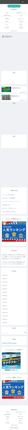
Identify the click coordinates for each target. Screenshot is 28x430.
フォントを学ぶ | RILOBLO (15, 263)
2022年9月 (4, 285)
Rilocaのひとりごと (20, 412)
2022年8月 (4, 288)
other (7, 418)
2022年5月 (4, 295)
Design (7, 416)
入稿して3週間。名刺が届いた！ (9, 211)
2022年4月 (4, 299)
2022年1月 (4, 305)
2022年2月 (4, 302)
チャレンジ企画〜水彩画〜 (8, 194)
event (20, 414)
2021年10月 (5, 316)
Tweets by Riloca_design (9, 343)
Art (7, 420)
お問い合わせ (14, 425)
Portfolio (20, 423)
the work (8, 423)
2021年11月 (5, 312)
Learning (20, 418)
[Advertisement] (14, 55)
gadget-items (8, 414)
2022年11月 (5, 282)
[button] (25, 332)
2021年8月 (4, 322)
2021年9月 (4, 319)
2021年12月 (5, 309)
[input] (14, 332)
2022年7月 (4, 292)
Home (7, 412)
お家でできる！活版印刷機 (8, 198)
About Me (20, 416)
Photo (20, 420)
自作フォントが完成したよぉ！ (9, 208)
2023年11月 (5, 275)
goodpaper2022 (5, 204)
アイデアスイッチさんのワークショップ (11, 201)
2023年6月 (4, 278)
